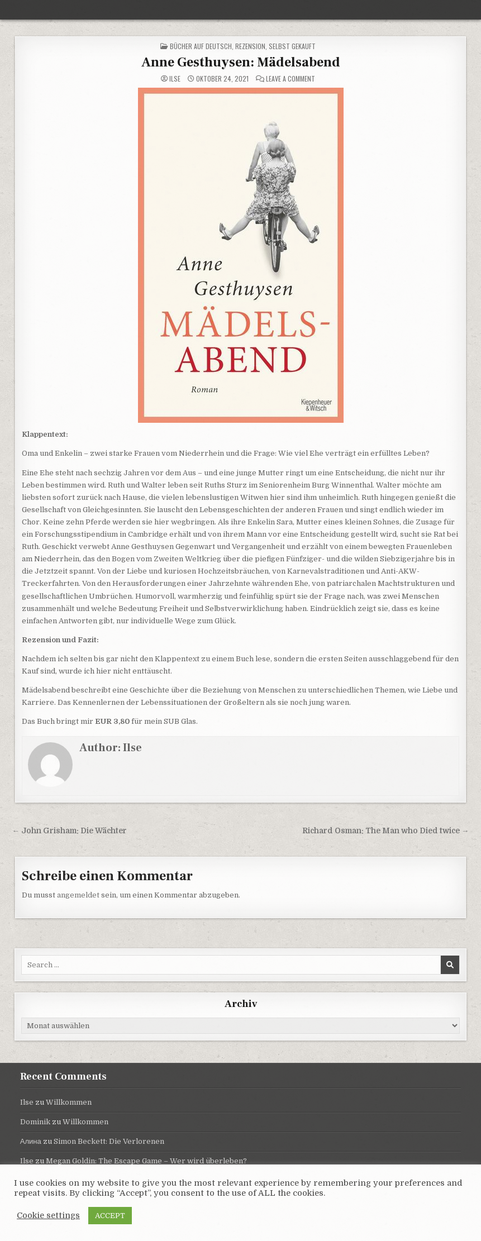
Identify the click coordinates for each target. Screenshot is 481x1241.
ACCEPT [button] (110, 1215)
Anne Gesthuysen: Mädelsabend (240, 62)
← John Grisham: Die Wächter (69, 831)
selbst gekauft (292, 46)
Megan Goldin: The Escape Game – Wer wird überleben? (146, 1161)
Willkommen (69, 1102)
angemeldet (78, 895)
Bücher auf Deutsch (201, 46)
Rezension (250, 46)
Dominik (35, 1122)
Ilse (174, 78)
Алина (30, 1141)
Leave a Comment (290, 78)
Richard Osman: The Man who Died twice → (385, 831)
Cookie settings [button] (48, 1215)
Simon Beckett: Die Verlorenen (109, 1141)
